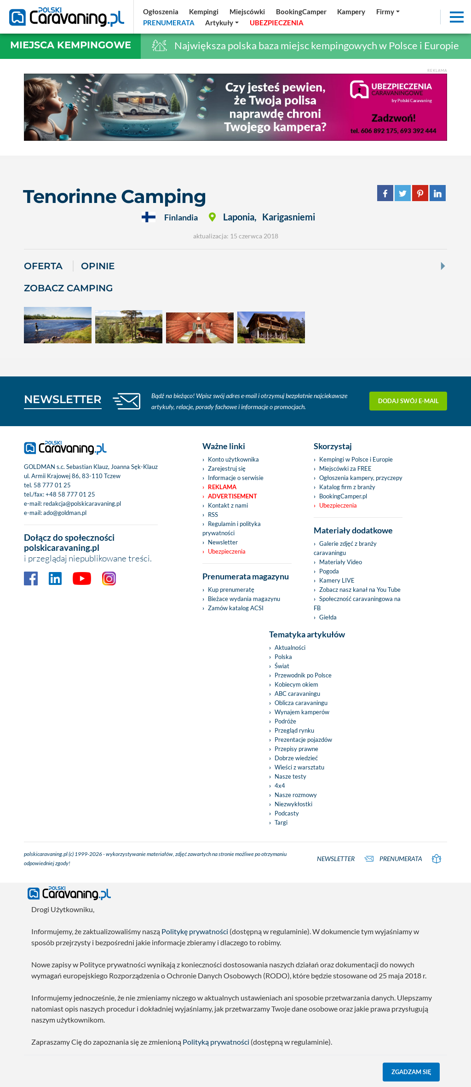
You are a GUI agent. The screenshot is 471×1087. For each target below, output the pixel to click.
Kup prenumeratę (231, 589)
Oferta (43, 266)
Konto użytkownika (233, 459)
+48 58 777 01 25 (70, 494)
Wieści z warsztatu (299, 767)
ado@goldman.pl (64, 512)
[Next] (442, 266)
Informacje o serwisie (236, 477)
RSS (213, 514)
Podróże (285, 721)
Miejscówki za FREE (345, 468)
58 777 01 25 (52, 485)
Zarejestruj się (227, 468)
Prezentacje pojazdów (303, 739)
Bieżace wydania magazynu (244, 598)
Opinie (98, 266)
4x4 (280, 785)
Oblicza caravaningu (301, 702)
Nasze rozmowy (296, 794)
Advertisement (232, 496)
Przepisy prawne (296, 748)
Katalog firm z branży (347, 487)
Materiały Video (340, 562)
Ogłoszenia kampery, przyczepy (360, 477)
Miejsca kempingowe (70, 45)
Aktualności (290, 647)
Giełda (328, 617)
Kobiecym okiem (296, 684)
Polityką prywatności (216, 1041)
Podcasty (287, 813)
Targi (281, 822)
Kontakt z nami (228, 505)
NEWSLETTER (63, 399)
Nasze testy (290, 776)
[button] (222, 22)
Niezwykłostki (293, 804)
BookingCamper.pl (343, 496)
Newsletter (223, 542)
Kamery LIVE (337, 580)
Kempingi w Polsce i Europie (356, 459)
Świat (282, 666)
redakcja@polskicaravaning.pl (82, 503)
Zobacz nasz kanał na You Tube (360, 589)
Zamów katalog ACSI (236, 608)
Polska (283, 656)
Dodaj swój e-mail (408, 401)
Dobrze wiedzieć (296, 758)
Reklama (222, 487)
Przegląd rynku (294, 730)
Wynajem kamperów (302, 712)
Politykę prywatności (194, 931)
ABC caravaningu (297, 693)
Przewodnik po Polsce (303, 675)
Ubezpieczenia (227, 551)
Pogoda (329, 571)
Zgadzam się (411, 1071)
